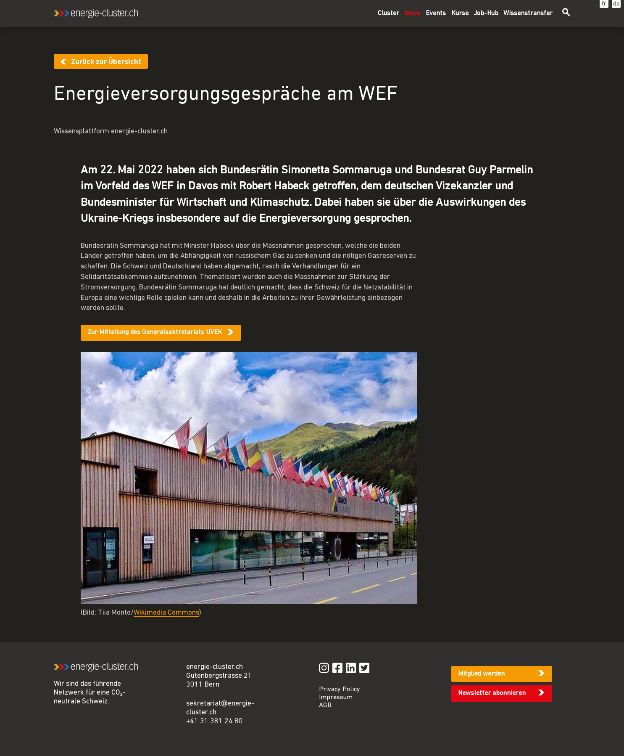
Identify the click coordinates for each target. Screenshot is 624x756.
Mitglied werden (481, 674)
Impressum (336, 697)
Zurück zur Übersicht (106, 62)
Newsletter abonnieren (492, 693)
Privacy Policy (339, 689)
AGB (325, 705)
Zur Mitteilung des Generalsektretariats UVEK (154, 332)
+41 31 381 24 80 (214, 721)
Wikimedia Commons (166, 612)
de (616, 4)
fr (604, 4)
